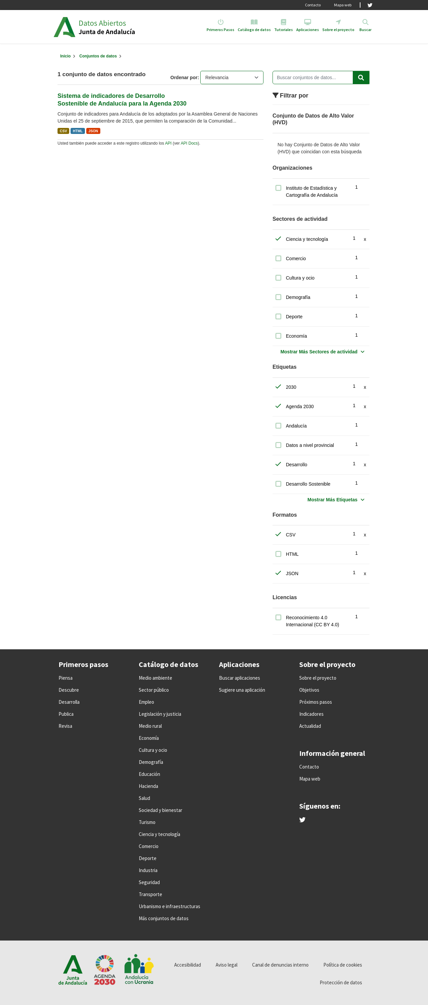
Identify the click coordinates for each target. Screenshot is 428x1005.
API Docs (189, 143)
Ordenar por (184, 77)
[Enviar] (361, 77)
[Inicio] (65, 56)
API (168, 143)
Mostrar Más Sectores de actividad (319, 351)
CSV (63, 131)
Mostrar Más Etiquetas (332, 499)
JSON (93, 131)
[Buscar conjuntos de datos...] (321, 77)
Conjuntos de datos (98, 56)
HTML (78, 131)
